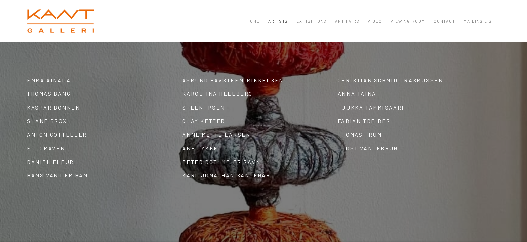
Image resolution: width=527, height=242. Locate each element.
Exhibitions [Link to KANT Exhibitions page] (311, 20)
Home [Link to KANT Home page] (253, 20)
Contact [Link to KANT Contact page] (444, 20)
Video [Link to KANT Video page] (375, 20)
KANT (60, 21)
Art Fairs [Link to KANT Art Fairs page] (347, 20)
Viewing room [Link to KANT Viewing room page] (408, 20)
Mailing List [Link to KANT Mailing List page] (479, 20)
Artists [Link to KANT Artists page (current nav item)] (278, 20)
